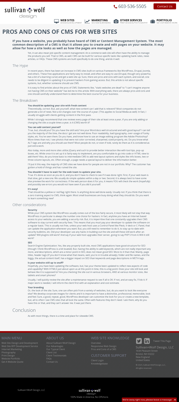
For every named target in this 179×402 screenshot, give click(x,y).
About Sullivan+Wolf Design (61, 343)
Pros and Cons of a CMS (103, 349)
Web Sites (71, 21)
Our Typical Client (55, 349)
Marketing (101, 21)
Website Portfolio (11, 358)
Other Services (134, 21)
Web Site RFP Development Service (20, 346)
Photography (9, 352)
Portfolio (166, 21)
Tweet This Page (162, 341)
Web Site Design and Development (20, 343)
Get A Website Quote (12, 362)
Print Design (8, 355)
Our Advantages (54, 346)
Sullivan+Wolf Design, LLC (31, 390)
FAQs (49, 358)
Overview (96, 343)
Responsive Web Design (103, 346)
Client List (51, 352)
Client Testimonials (56, 355)
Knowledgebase (99, 363)
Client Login (97, 360)
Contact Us (164, 6)
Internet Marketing (12, 349)
